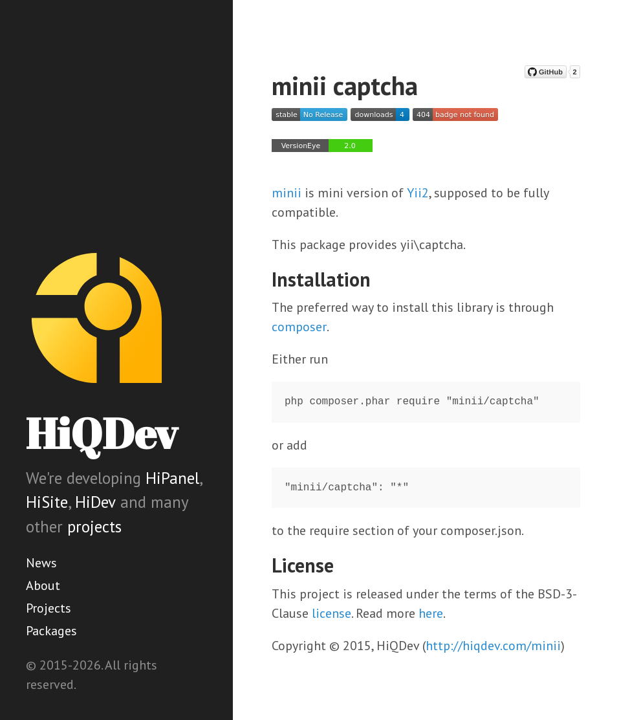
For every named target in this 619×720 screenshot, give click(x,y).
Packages (51, 630)
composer (299, 326)
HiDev (95, 502)
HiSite (47, 502)
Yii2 (418, 192)
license (331, 613)
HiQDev (101, 433)
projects (94, 526)
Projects (48, 608)
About (43, 585)
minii (286, 192)
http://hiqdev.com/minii (493, 645)
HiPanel (172, 478)
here (430, 613)
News (41, 562)
